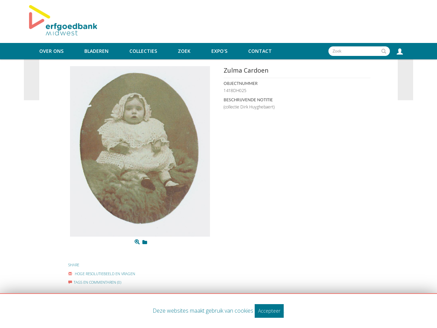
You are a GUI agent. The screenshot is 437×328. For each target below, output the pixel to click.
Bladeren (96, 51)
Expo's (219, 51)
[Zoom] (137, 242)
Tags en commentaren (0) (94, 282)
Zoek (184, 51)
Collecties (143, 51)
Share (73, 264)
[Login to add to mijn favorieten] (144, 242)
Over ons (51, 51)
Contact (260, 51)
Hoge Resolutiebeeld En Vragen (101, 273)
